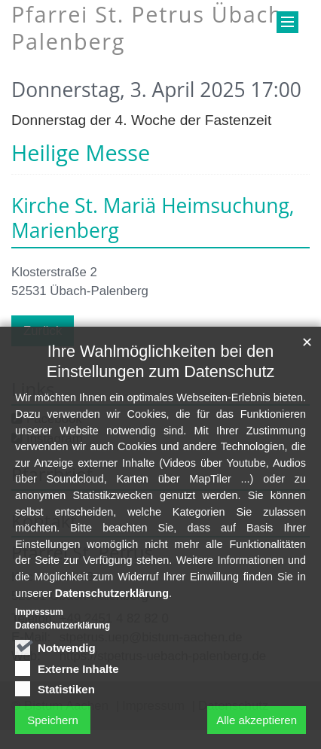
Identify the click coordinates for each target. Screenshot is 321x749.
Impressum (39, 622)
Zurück (42, 331)
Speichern (52, 729)
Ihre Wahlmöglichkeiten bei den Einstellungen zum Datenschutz (160, 371)
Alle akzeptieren (256, 729)
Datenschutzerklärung (112, 602)
